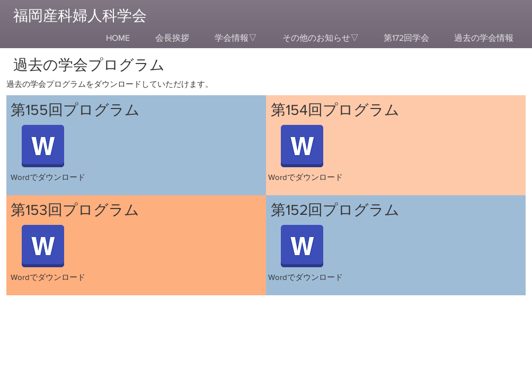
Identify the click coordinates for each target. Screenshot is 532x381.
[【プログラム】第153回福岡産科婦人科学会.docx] (43, 247)
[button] (236, 38)
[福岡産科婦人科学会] (85, 16)
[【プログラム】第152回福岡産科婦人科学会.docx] (302, 247)
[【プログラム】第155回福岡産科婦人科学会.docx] (43, 147)
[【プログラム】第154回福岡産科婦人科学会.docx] (302, 147)
